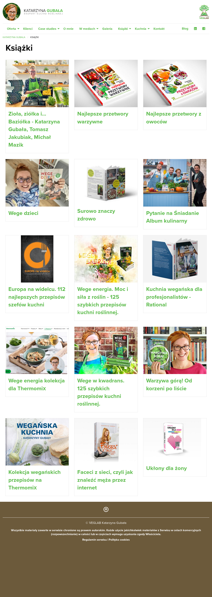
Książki (123, 29)
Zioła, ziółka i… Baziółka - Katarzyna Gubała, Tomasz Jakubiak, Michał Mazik (34, 129)
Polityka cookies (119, 593)
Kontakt (159, 29)
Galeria (107, 29)
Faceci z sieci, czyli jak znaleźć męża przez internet (105, 518)
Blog (185, 29)
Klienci (27, 29)
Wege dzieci (23, 213)
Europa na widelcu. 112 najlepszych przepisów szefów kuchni (36, 320)
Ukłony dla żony (166, 506)
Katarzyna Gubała (14, 37)
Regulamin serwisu (94, 593)
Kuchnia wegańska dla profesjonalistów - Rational (174, 320)
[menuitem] (12, 28)
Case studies (47, 29)
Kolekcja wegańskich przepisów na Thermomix (34, 518)
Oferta (11, 29)
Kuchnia (140, 29)
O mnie (68, 29)
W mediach (87, 29)
